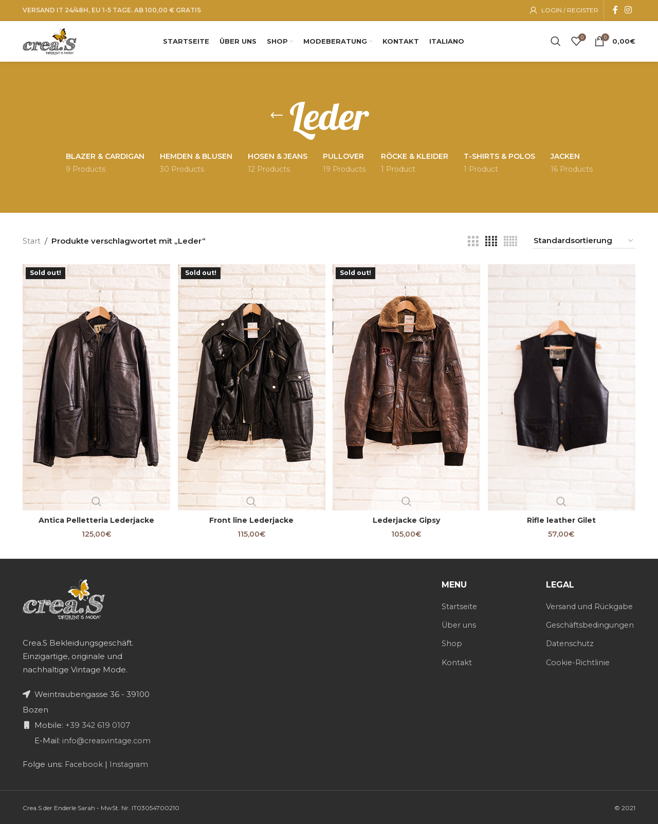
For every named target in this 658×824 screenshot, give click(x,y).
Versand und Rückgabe (570, 610)
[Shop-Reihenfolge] (584, 243)
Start (32, 243)
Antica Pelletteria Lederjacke (95, 519)
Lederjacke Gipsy (407, 519)
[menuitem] (450, 41)
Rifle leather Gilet (562, 519)
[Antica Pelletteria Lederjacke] (95, 388)
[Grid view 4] (491, 244)
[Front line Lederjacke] (251, 388)
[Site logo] (54, 40)
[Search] (555, 41)
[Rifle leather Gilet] (562, 388)
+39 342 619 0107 (97, 724)
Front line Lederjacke (251, 519)
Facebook (84, 763)
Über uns (460, 624)
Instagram (131, 763)
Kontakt (457, 661)
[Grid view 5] (510, 244)
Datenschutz (571, 653)
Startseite (460, 605)
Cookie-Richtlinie (579, 671)
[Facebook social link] (615, 9)
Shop (452, 642)
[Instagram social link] (628, 9)
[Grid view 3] (473, 244)
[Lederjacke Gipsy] (407, 388)
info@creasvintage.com (107, 739)
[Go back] (276, 118)
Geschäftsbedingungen (591, 634)
